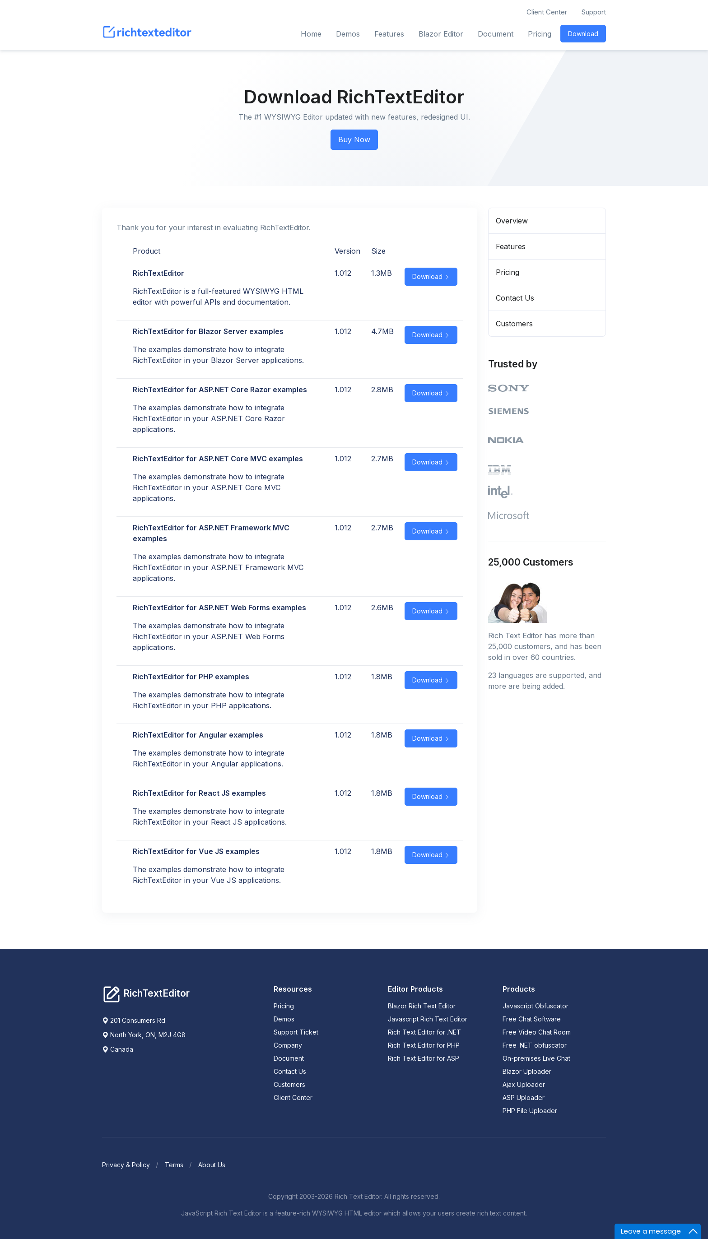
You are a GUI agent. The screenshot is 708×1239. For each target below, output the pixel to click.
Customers (514, 323)
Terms (174, 1164)
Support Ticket (296, 1031)
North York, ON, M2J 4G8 (144, 1035)
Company (288, 1045)
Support (594, 12)
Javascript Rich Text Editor (427, 1018)
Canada (117, 1049)
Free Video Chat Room (537, 1031)
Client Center (546, 12)
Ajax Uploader (524, 1084)
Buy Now (354, 139)
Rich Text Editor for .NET (424, 1031)
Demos (348, 33)
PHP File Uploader (530, 1110)
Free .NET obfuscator (535, 1045)
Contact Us (515, 297)
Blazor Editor (441, 33)
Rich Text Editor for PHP (424, 1045)
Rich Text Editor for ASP (423, 1058)
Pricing (539, 33)
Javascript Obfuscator (535, 1005)
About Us (211, 1164)
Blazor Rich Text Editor (422, 1005)
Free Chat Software (532, 1018)
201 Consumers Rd (133, 1020)
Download (583, 33)
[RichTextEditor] (149, 34)
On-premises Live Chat (536, 1058)
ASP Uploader (524, 1097)
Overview (512, 220)
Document (495, 33)
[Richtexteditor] (146, 993)
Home (311, 33)
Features (389, 33)
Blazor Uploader (527, 1071)
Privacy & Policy (126, 1164)
